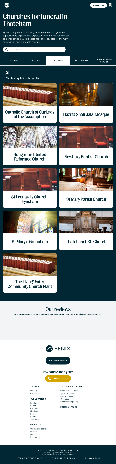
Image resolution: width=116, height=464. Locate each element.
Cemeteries (35, 61)
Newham (34, 411)
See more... (35, 419)
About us (35, 387)
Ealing (33, 414)
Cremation (64, 399)
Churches (58, 61)
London (33, 403)
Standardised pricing (69, 401)
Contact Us (98, 5)
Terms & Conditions (29, 458)
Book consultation (58, 360)
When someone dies (69, 391)
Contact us (35, 393)
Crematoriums (81, 61)
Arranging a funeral (71, 387)
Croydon (34, 408)
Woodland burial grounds (104, 61)
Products (35, 425)
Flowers (33, 431)
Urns (32, 434)
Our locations (38, 399)
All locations (12, 61)
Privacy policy (94, 458)
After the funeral (67, 396)
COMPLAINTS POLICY (63, 458)
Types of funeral (67, 393)
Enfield (33, 416)
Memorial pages (68, 407)
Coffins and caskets (38, 429)
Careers (33, 391)
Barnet (33, 406)
